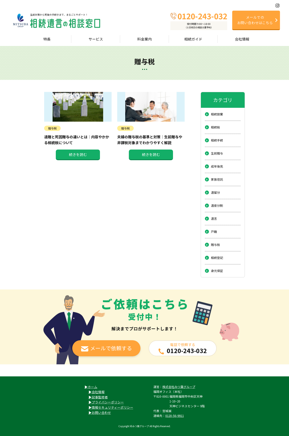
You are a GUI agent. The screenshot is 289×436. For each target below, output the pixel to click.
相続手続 (217, 140)
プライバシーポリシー (108, 402)
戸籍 (214, 231)
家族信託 (217, 179)
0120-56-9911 (174, 416)
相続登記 (217, 258)
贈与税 (215, 244)
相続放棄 (217, 114)
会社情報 (98, 391)
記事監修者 (100, 397)
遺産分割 (217, 205)
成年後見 (217, 166)
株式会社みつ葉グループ (178, 387)
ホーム (92, 386)
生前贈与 (217, 153)
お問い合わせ (101, 412)
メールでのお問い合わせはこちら (255, 20)
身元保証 (217, 271)
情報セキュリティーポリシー (112, 407)
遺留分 (215, 192)
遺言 (214, 218)
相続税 (215, 127)
